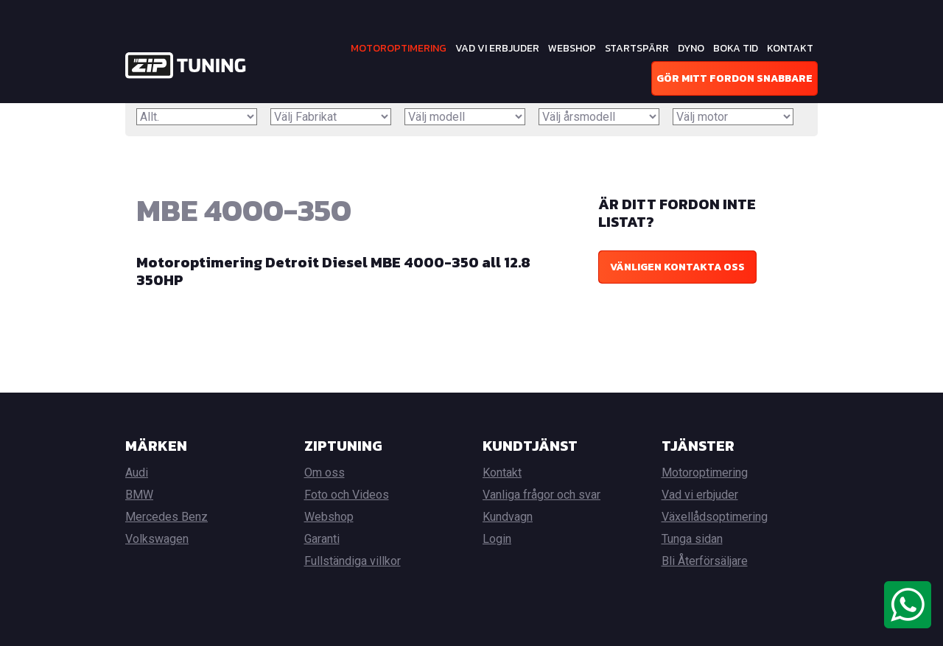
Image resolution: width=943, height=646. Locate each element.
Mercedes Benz (166, 517)
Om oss (324, 473)
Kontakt (790, 48)
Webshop (572, 48)
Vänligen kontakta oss (677, 267)
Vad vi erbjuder (497, 48)
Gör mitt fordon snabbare (734, 78)
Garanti (322, 539)
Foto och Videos (346, 495)
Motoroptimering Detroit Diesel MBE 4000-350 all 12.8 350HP (333, 271)
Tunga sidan (692, 539)
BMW (139, 495)
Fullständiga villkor (352, 561)
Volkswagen (157, 539)
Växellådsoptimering (715, 517)
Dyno (691, 48)
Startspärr (637, 48)
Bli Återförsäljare (705, 561)
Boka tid (735, 48)
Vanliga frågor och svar (541, 495)
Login (497, 539)
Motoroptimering (398, 48)
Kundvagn (508, 517)
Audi (136, 473)
